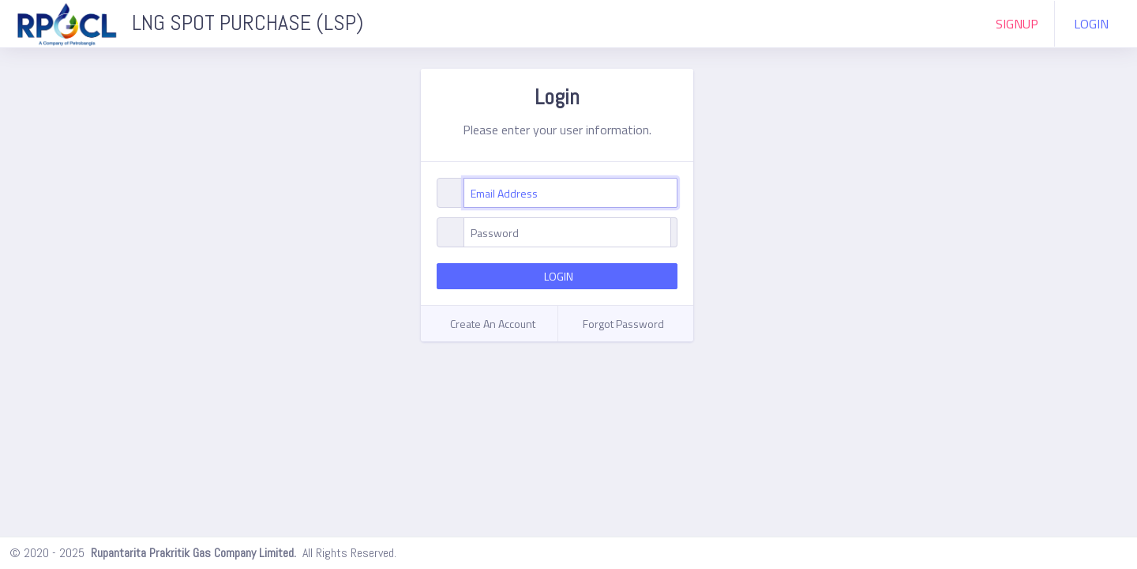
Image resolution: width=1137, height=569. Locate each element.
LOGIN (1091, 23)
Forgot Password (623, 323)
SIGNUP (1017, 23)
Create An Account (492, 323)
